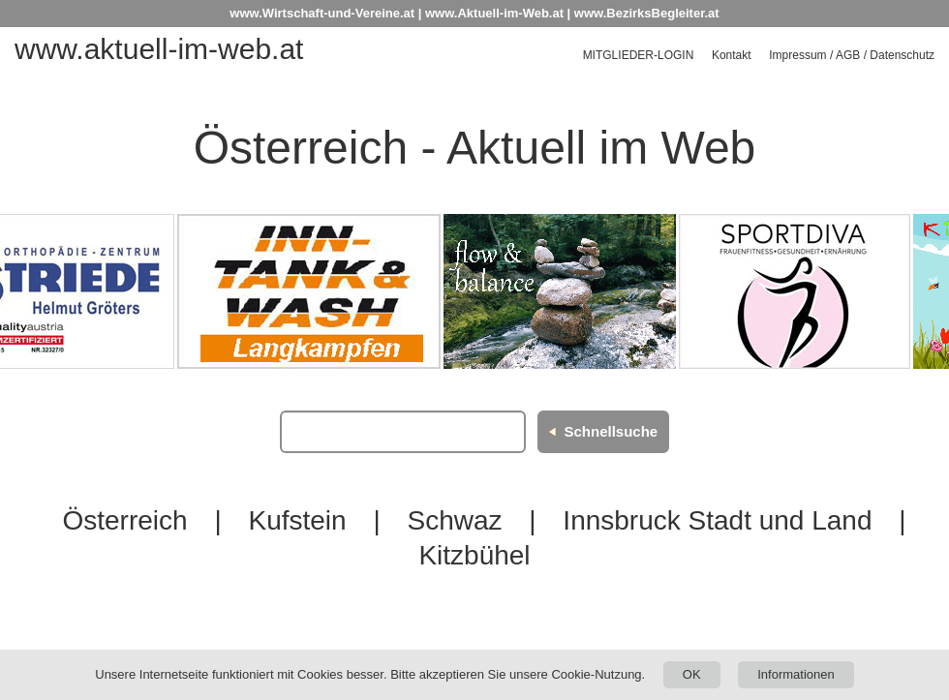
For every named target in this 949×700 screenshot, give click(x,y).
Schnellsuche (611, 431)
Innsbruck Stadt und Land (717, 520)
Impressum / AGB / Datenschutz (851, 55)
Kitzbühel (474, 555)
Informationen (796, 674)
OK (692, 674)
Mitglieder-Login (638, 55)
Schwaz (454, 520)
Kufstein (297, 520)
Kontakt (731, 55)
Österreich (124, 520)
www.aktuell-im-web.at (159, 49)
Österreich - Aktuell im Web (475, 147)
